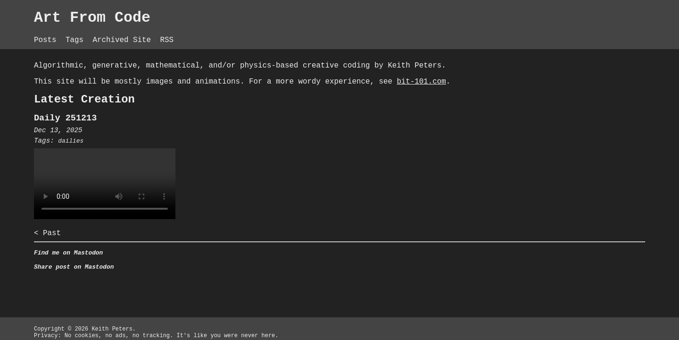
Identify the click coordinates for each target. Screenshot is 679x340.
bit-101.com (258, 97)
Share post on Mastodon (195, 294)
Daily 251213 (186, 137)
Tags (197, 33)
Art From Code (216, 18)
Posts (166, 33)
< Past (166, 256)
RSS (297, 33)
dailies (192, 162)
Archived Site (250, 33)
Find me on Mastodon (189, 278)
